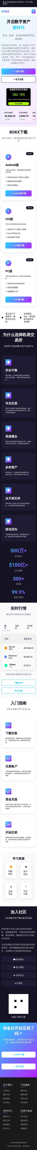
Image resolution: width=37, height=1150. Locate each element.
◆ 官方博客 (18, 967)
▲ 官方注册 (18, 1066)
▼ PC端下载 (18, 299)
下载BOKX (18, 683)
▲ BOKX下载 (18, 1054)
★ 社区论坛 (18, 975)
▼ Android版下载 (18, 193)
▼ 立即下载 (18, 71)
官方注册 (18, 691)
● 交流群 (18, 983)
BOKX (5, 11)
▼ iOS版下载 (18, 245)
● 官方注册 (18, 79)
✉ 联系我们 (18, 959)
